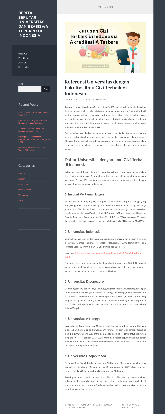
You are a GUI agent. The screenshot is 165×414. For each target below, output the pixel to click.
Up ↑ (133, 408)
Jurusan (22, 62)
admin (86, 99)
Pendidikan (23, 58)
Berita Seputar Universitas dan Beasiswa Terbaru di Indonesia (33, 24)
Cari (20, 84)
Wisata (21, 200)
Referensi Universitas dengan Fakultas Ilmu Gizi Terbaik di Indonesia (97, 87)
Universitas (23, 67)
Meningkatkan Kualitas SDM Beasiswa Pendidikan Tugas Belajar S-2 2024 (34, 139)
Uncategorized (24, 189)
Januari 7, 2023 (72, 99)
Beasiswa (22, 53)
